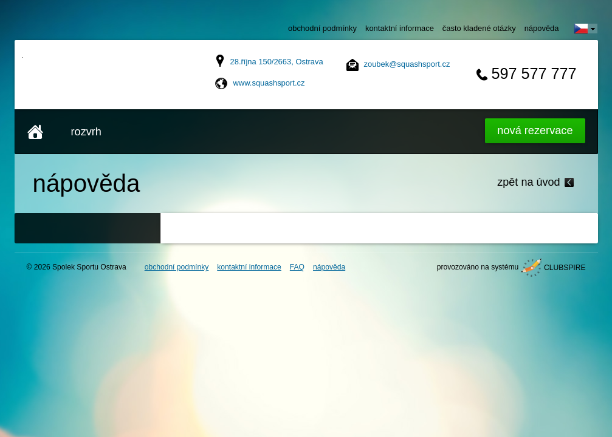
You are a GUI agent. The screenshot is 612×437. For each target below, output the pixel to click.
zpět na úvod (528, 182)
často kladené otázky (479, 28)
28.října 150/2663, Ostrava (276, 61)
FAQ (297, 267)
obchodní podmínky (322, 28)
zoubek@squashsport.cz (407, 64)
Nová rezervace (534, 130)
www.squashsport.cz (269, 82)
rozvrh (86, 132)
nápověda (541, 28)
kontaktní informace (399, 28)
